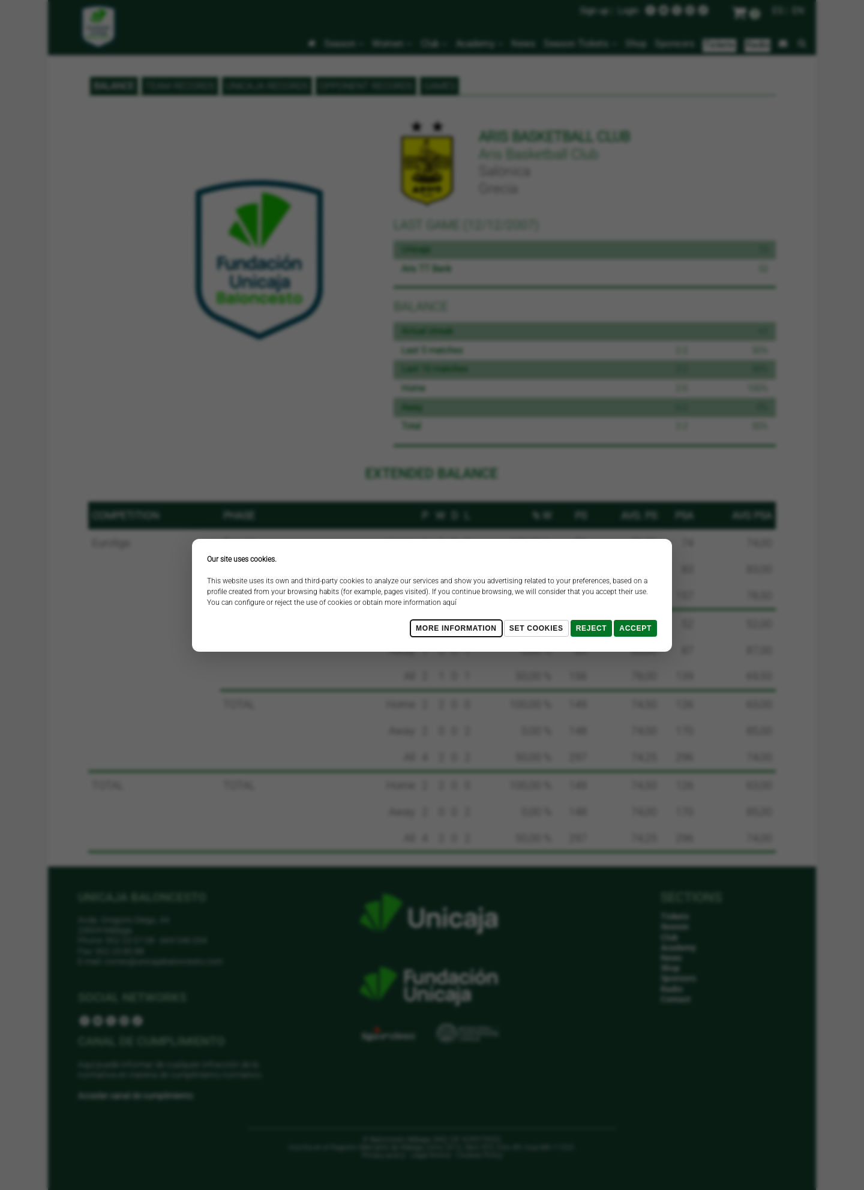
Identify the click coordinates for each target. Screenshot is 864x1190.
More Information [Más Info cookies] (456, 628)
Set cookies (536, 628)
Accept (635, 628)
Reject (591, 628)
